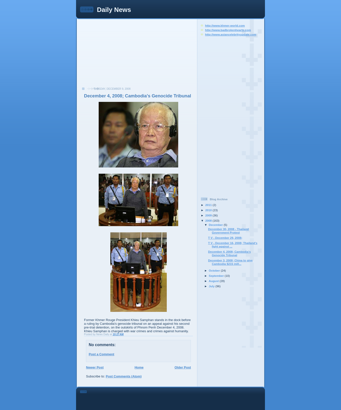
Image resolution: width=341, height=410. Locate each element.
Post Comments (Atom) (124, 376)
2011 (209, 204)
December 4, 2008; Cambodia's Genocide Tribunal (137, 95)
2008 (209, 220)
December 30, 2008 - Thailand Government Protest (228, 230)
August (214, 281)
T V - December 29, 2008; (225, 237)
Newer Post (95, 367)
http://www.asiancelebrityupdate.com (230, 34)
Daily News (114, 9)
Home (138, 367)
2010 (209, 210)
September (217, 275)
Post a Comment (101, 354)
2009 (209, 215)
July (212, 286)
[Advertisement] (116, 56)
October (215, 270)
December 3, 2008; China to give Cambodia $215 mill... (230, 262)
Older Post (182, 367)
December (216, 224)
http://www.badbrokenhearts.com (228, 30)
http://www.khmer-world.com (225, 25)
